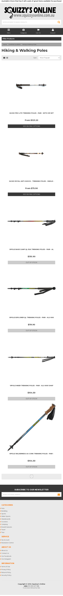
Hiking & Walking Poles (29, 44)
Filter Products (8, 39)
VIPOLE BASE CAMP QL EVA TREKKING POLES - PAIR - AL (31, 249)
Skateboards (6, 519)
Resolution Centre (8, 543)
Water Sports (6, 516)
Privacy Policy (6, 569)
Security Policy (6, 575)
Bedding (4, 511)
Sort (35, 58)
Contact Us (5, 553)
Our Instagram (6, 559)
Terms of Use (6, 566)
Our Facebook (6, 556)
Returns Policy (6, 572)
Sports (4, 513)
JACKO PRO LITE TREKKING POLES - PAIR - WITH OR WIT (31, 113)
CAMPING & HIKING (15, 44)
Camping (5, 524)
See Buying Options (31, 126)
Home (5, 44)
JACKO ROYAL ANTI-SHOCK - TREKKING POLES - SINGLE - (31, 181)
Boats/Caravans (7, 527)
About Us (4, 550)
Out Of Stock (31, 262)
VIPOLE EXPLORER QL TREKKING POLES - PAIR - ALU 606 (31, 317)
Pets (3, 508)
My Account (5, 540)
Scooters (5, 521)
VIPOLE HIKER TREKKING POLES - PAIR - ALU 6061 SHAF (31, 386)
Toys (3, 532)
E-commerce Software (29, 588)
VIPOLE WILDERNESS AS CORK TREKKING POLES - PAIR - (31, 454)
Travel (3, 529)
